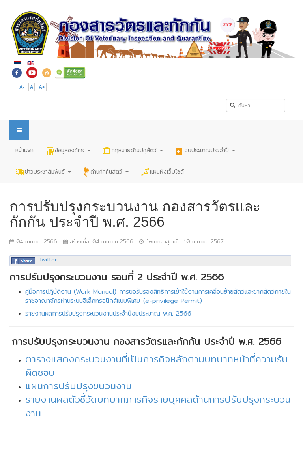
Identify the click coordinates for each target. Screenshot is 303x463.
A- (21, 87)
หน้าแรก (24, 150)
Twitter (48, 259)
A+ (42, 87)
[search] (255, 105)
